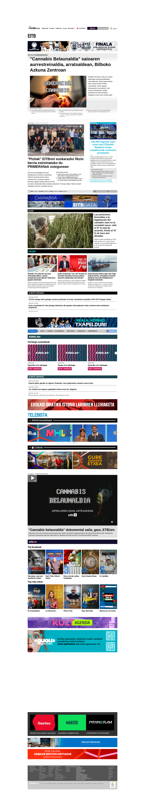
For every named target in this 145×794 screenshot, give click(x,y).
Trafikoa (78, 768)
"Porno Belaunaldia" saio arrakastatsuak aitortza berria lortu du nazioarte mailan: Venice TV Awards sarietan (43, 112)
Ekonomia (51, 769)
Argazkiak (68, 769)
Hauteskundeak (80, 770)
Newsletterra (111, 766)
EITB (32, 36)
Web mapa (100, 783)
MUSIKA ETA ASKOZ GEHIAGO (43, 733)
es (116, 28)
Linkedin (110, 774)
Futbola (57, 768)
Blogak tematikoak (82, 777)
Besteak (71, 28)
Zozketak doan (80, 771)
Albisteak (45, 28)
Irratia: (41, 766)
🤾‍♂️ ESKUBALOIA (80, 331)
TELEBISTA (37, 415)
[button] (116, 353)
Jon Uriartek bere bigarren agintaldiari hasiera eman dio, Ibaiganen (53, 389)
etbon (38, 447)
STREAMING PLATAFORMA (97, 733)
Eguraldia (51, 775)
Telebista (58, 28)
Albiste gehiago (36, 293)
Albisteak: (52, 766)
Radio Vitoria (42, 771)
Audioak (68, 771)
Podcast (41, 779)
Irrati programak (42, 777)
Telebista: (32, 766)
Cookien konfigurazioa (78, 783)
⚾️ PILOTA (41, 331)
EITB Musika (42, 774)
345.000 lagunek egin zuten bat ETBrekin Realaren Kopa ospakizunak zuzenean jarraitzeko (103, 147)
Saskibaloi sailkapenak (60, 777)
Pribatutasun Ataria (51, 783)
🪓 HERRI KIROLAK (92, 331)
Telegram (111, 773)
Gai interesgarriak (81, 775)
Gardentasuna (88, 783)
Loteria (78, 772)
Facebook (111, 768)
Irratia (65, 28)
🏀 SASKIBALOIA (59, 331)
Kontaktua (94, 783)
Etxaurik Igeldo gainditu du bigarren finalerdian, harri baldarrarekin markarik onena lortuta (61, 383)
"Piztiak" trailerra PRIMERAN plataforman (68, 177)
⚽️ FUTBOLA (49, 331)
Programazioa (32, 768)
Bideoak (31, 771)
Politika (50, 771)
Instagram (111, 771)
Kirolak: (57, 766)
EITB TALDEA (103, 28)
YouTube (111, 776)
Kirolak (51, 28)
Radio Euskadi (42, 769)
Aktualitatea (51, 768)
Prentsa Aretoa (81, 779)
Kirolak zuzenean (59, 779)
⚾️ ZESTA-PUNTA (70, 331)
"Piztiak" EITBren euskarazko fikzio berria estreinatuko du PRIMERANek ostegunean (56, 163)
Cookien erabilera (68, 783)
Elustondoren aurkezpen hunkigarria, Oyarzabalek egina (49, 395)
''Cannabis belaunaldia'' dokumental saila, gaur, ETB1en (72, 530)
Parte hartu (79, 773)
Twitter (110, 770)
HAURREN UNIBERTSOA (68, 733)
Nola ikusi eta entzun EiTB (83, 778)
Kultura (50, 772)
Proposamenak (42, 420)
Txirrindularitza (58, 769)
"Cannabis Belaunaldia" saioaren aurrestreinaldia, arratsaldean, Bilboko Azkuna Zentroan (70, 64)
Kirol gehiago (58, 774)
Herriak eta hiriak (81, 776)
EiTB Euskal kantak (43, 775)
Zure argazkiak (99, 191)
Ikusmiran (51, 774)
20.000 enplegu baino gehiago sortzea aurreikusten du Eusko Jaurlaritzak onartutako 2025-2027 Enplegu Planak (70, 299)
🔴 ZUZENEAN (111, 331)
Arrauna (57, 772)
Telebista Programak (34, 769)
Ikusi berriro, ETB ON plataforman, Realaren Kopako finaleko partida (101, 180)
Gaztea (40, 772)
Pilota (56, 771)
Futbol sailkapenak (59, 775)
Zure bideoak (112, 191)
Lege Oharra (60, 783)
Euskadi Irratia (42, 768)
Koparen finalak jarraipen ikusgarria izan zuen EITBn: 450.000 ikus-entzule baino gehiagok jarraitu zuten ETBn (103, 173)
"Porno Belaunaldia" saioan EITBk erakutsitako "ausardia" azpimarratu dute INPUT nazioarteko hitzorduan (71, 115)
